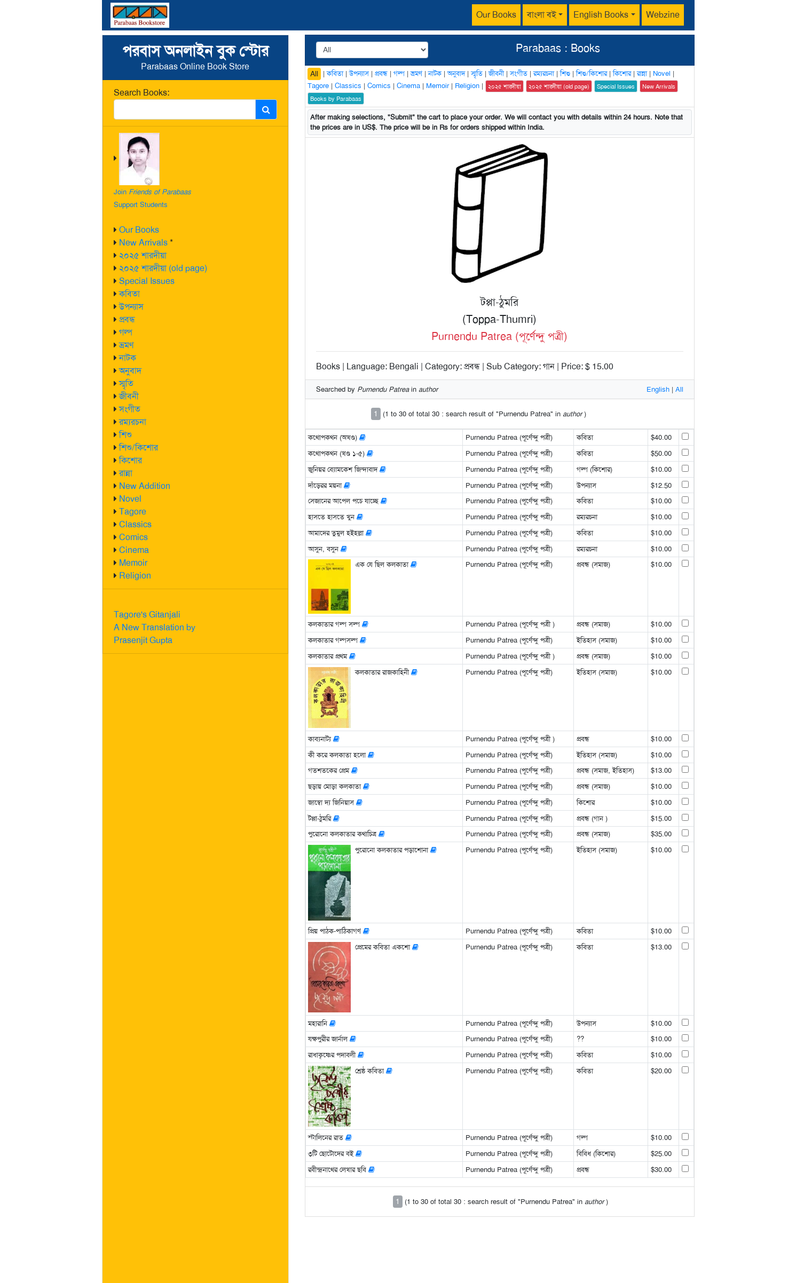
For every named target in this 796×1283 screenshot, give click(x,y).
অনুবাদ (130, 370)
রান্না (125, 473)
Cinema (134, 550)
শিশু (125, 434)
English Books (600, 14)
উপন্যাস (131, 306)
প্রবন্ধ (127, 319)
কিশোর (130, 460)
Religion (135, 575)
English (658, 389)
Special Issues (147, 281)
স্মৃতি (126, 383)
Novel (130, 498)
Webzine (663, 14)
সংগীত (129, 409)
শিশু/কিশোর (138, 447)
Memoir (133, 562)
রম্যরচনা (132, 421)
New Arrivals (143, 242)
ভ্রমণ (126, 345)
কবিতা (129, 293)
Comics (133, 537)
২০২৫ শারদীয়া (143, 255)
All (314, 73)
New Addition (144, 486)
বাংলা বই (541, 14)
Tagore (132, 511)
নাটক (127, 357)
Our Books (496, 14)
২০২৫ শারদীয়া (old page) (163, 268)
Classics (135, 524)
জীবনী (129, 396)
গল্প (125, 332)
